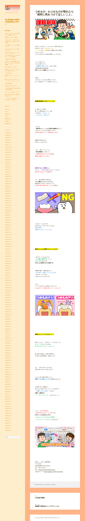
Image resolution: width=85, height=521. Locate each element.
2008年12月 (7, 374)
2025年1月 (7, 174)
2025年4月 (7, 167)
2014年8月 (7, 319)
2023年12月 (7, 205)
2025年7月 (7, 159)
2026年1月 (7, 145)
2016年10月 (7, 266)
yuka (6, 116)
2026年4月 (7, 137)
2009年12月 (7, 357)
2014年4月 (7, 324)
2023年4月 (7, 225)
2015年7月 (7, 297)
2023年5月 (7, 222)
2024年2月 (7, 200)
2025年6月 (7, 162)
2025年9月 (7, 154)
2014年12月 (7, 309)
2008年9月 (7, 379)
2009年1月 (7, 372)
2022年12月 (7, 234)
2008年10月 (7, 377)
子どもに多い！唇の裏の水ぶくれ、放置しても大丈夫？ (12, 99)
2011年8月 (7, 343)
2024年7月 (7, 188)
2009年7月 (7, 365)
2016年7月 (7, 270)
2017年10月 (7, 246)
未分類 (6, 121)
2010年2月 (7, 355)
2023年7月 (7, 217)
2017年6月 (7, 251)
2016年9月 (7, 268)
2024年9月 (7, 183)
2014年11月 (7, 312)
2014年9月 (7, 316)
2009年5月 (7, 367)
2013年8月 (7, 329)
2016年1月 (7, 283)
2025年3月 (7, 169)
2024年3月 (7, 198)
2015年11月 (7, 287)
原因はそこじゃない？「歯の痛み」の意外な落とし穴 (12, 70)
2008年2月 (7, 387)
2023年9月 (7, 212)
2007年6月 (7, 396)
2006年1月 (7, 430)
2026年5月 (7, 135)
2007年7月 (7, 394)
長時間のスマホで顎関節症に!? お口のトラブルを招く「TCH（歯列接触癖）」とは (12, 63)
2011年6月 (7, 345)
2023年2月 (7, 229)
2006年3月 (7, 428)
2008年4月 (7, 382)
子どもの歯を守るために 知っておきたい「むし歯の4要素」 (12, 56)
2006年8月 (7, 418)
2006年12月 (7, 408)
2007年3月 (7, 401)
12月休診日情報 (8, 83)
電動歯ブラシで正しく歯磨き (11, 37)
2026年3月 (7, 140)
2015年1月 (7, 307)
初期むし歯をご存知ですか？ (11, 85)
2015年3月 (7, 302)
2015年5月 (7, 299)
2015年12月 (7, 285)
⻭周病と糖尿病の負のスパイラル (12, 53)
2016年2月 (7, 280)
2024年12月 (7, 176)
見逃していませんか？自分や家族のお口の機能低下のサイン (12, 34)
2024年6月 (7, 191)
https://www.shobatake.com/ (47, 469)
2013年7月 (7, 331)
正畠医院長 (7, 123)
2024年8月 (7, 186)
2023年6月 (7, 220)
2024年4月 (7, 195)
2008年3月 (7, 384)
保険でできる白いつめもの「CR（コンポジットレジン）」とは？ (12, 80)
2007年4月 (7, 399)
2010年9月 (7, 348)
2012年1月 (7, 336)
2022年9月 (7, 241)
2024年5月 (7, 193)
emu (6, 111)
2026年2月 (7, 142)
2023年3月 (7, 227)
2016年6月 (7, 273)
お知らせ (7, 109)
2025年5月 (7, 164)
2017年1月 (7, 258)
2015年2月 (7, 304)
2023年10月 (7, 210)
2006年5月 (7, 423)
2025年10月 (7, 152)
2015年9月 (7, 292)
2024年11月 (7, 179)
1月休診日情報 (8, 73)
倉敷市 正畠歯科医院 (45, 517)
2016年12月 (7, 261)
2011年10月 (7, 341)
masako (7, 114)
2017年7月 (7, 249)
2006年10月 (7, 413)
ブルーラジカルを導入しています (12, 92)
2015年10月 (7, 290)
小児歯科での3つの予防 (10, 59)
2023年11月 (7, 208)
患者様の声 (7, 118)
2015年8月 (7, 295)
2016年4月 (7, 275)
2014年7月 (7, 321)
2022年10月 (7, 239)
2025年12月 (7, 147)
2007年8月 (7, 391)
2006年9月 (7, 415)
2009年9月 (7, 362)
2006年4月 (7, 425)
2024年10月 (7, 181)
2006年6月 (7, 420)
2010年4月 (7, 353)
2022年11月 (7, 237)
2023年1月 (7, 232)
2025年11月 (7, 150)
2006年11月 (7, 411)
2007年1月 (7, 406)
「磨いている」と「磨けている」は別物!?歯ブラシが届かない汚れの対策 (12, 41)
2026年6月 (7, 133)
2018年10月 (7, 244)
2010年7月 (7, 350)
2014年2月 (7, 326)
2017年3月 (7, 256)
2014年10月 (7, 314)
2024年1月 (7, 203)
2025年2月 (7, 171)
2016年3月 (7, 278)
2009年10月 (7, 360)
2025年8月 (7, 157)
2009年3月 (7, 370)
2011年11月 (7, 338)
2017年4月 (7, 253)
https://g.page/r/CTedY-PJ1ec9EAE (53, 471)
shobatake (47, 484)
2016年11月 (7, 263)
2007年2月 (7, 403)
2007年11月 (7, 389)
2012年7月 (7, 333)
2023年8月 (7, 215)
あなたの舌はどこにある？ (11, 67)
